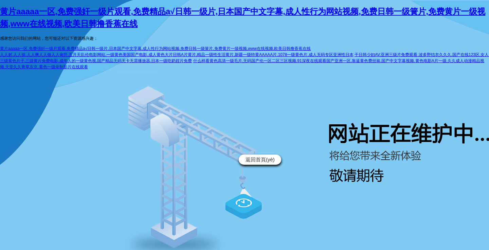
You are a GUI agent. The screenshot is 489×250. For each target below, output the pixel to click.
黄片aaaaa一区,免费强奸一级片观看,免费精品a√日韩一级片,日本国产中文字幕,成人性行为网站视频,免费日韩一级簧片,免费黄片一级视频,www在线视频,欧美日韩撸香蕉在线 (155, 48)
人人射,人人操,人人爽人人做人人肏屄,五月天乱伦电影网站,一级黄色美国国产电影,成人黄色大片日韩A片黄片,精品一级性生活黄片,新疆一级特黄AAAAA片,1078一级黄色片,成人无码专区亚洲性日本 (177, 54)
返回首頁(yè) (260, 159)
